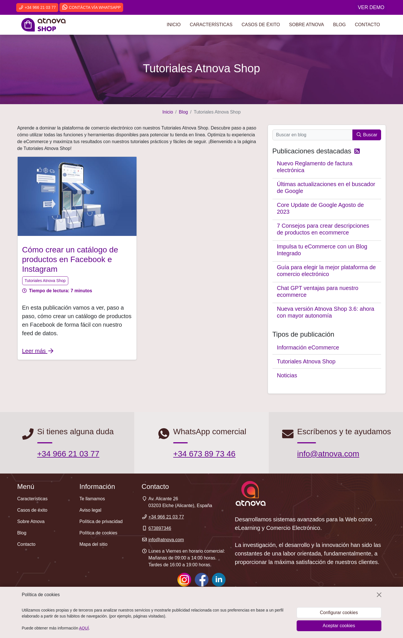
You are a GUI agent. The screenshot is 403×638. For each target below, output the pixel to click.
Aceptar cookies (339, 625)
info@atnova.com (328, 453)
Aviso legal (90, 510)
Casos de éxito (260, 24)
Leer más (38, 351)
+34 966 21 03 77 (37, 7)
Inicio (174, 24)
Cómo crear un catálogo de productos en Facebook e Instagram (70, 259)
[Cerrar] (379, 594)
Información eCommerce (308, 347)
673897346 (159, 528)
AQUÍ (84, 628)
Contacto (367, 24)
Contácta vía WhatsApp (91, 7)
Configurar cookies (339, 612)
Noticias (287, 375)
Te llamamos (92, 498)
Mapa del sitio (93, 544)
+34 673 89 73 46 (204, 453)
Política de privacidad (101, 521)
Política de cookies (98, 532)
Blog (339, 24)
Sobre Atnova (306, 24)
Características (211, 24)
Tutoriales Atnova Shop (45, 280)
